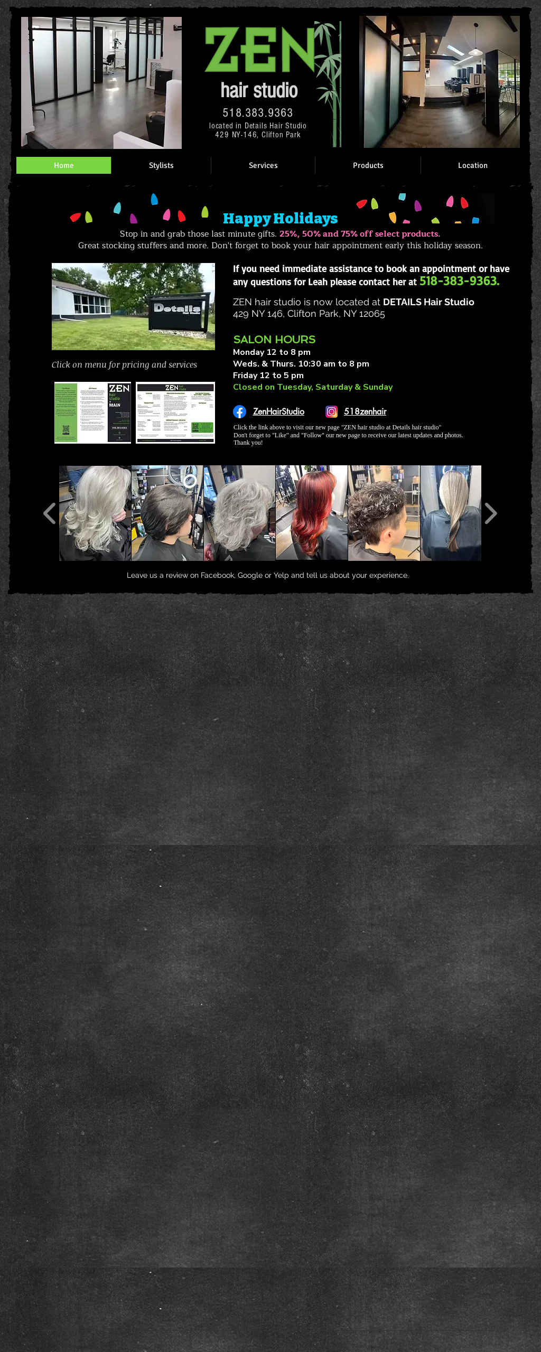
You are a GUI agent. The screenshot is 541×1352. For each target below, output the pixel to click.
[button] (95, 513)
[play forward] (490, 513)
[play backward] (50, 513)
